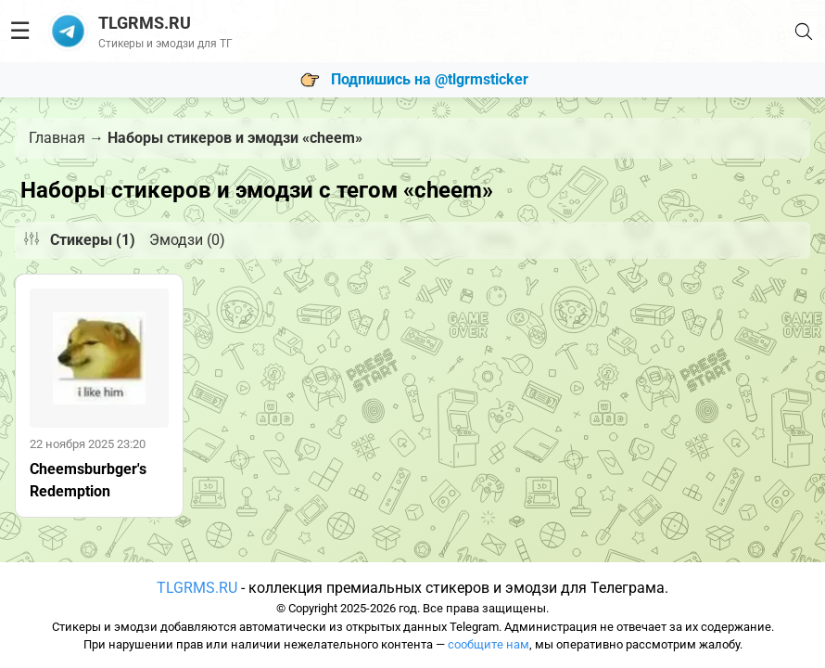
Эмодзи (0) (187, 240)
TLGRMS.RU (197, 588)
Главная (57, 138)
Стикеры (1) (92, 240)
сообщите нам (488, 644)
